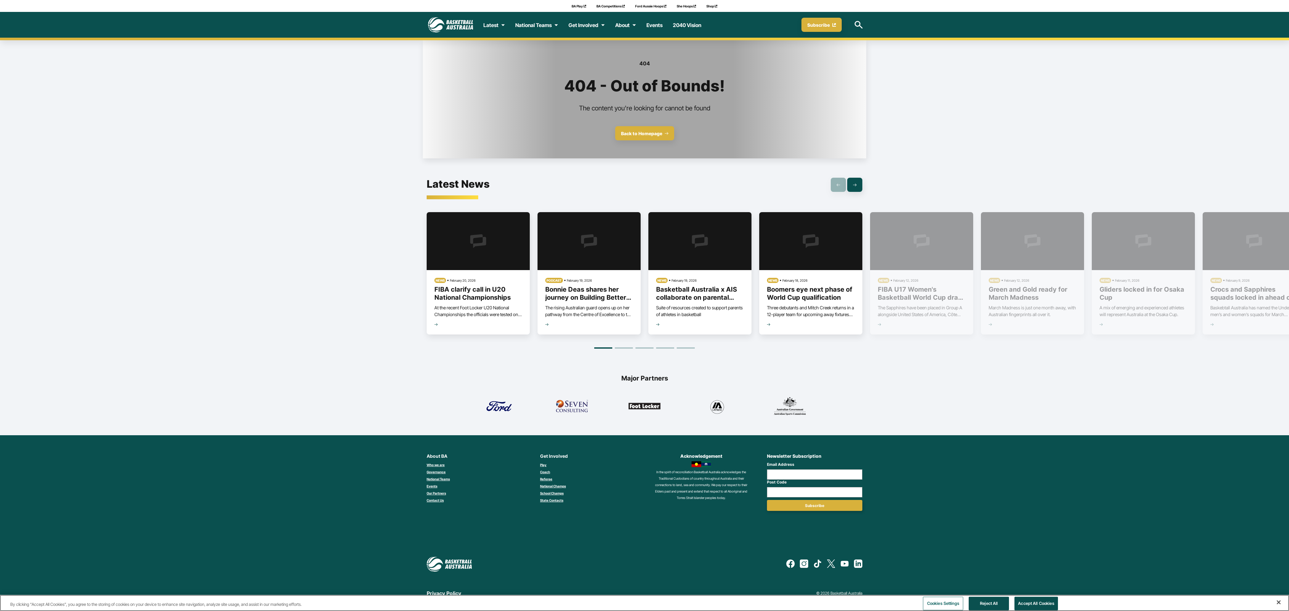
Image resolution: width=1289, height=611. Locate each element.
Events (432, 486)
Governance (436, 472)
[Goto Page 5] (686, 348)
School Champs (552, 493)
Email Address (780, 464)
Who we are (436, 465)
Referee (546, 479)
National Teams (438, 479)
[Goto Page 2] (624, 348)
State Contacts (551, 500)
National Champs (553, 486)
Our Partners (436, 493)
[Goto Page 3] (644, 348)
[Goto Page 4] (665, 348)
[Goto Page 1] (603, 348)
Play (543, 465)
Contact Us (435, 500)
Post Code (777, 482)
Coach (545, 472)
